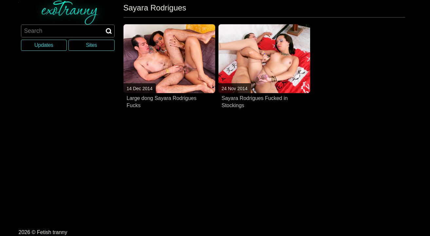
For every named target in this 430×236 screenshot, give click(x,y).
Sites (91, 45)
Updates (43, 45)
